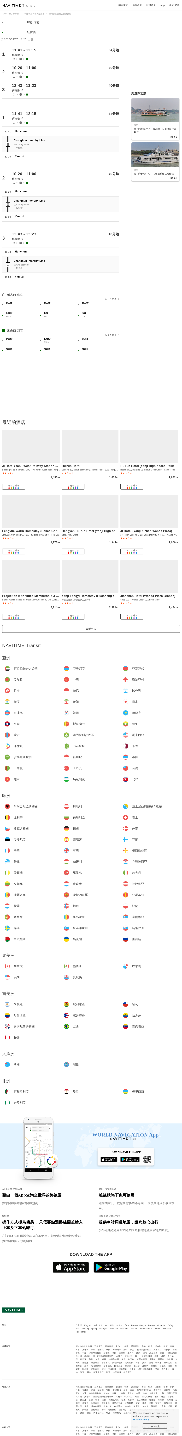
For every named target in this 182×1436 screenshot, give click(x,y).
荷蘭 (138, 1362)
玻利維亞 (95, 1369)
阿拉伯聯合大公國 (84, 1346)
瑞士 (137, 1356)
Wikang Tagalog (89, 1328)
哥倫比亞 (112, 1369)
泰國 (114, 1353)
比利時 (119, 1356)
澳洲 (82, 1372)
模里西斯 (117, 1372)
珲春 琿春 (33, 22)
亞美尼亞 (98, 1346)
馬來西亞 (157, 1349)
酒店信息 (137, 5)
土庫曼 (122, 1353)
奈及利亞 (127, 1372)
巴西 (157, 1369)
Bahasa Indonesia (156, 1325)
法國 (97, 1359)
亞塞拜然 (109, 1346)
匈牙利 (131, 1359)
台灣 (138, 1353)
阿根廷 (85, 1369)
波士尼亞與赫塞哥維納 (103, 1356)
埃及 (108, 1372)
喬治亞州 (135, 1346)
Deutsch (114, 1328)
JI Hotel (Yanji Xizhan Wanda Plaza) (146, 531)
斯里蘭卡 (117, 1349)
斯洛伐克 (108, 1366)
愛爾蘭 (152, 1359)
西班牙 (83, 1359)
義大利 (170, 1359)
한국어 (119, 1325)
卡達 (84, 1353)
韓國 (93, 1349)
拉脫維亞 (95, 1362)
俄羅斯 (137, 1366)
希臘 (123, 1359)
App (162, 5)
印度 (166, 1346)
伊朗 (172, 1346)
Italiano (134, 1328)
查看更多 (91, 628)
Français (104, 1328)
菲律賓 (167, 1349)
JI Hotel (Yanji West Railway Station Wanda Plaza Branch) (44, 466)
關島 (89, 1372)
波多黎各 (123, 1369)
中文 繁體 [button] (174, 5)
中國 (126, 1346)
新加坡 (107, 1353)
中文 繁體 (98, 1325)
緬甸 (125, 1349)
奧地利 (87, 1356)
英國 (104, 1359)
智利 (104, 1369)
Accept (155, 1426)
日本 (78, 1349)
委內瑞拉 (166, 1369)
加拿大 (145, 1366)
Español (124, 1328)
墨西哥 (154, 1366)
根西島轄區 (114, 1359)
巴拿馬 (162, 1366)
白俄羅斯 (118, 1366)
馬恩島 (161, 1359)
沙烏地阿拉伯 (95, 1353)
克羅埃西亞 (142, 1359)
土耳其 (131, 1353)
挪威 (144, 1362)
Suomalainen (146, 1328)
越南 (145, 1353)
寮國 (108, 1349)
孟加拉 (119, 1346)
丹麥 (163, 1356)
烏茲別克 (153, 1353)
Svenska (167, 1328)
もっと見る (112, 299)
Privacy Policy (141, 1419)
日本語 (79, 1325)
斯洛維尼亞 (96, 1366)
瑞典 (86, 1366)
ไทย (127, 1325)
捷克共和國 (147, 1356)
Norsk (157, 1328)
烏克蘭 (128, 1366)
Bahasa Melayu (138, 1325)
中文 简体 (109, 1325)
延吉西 (32, 32)
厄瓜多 (132, 1369)
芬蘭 (91, 1359)
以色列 (158, 1346)
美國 (170, 1366)
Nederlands (81, 1332)
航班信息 (151, 5)
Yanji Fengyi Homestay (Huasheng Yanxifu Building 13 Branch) (108, 596)
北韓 (162, 1353)
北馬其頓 (129, 1362)
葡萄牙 (158, 1362)
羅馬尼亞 (168, 1362)
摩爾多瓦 (106, 1362)
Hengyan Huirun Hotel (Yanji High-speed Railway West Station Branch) (113, 531)
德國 (156, 1356)
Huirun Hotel (71, 466)
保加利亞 (128, 1356)
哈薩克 (101, 1349)
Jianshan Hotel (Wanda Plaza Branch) (147, 596)
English (87, 1325)
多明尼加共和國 (145, 1369)
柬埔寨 (85, 1349)
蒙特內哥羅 (117, 1362)
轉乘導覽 (123, 5)
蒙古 (132, 1349)
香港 (144, 1346)
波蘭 (151, 1362)
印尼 (150, 1346)
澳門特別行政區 (144, 1349)
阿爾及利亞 (99, 1372)
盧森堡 (85, 1362)
